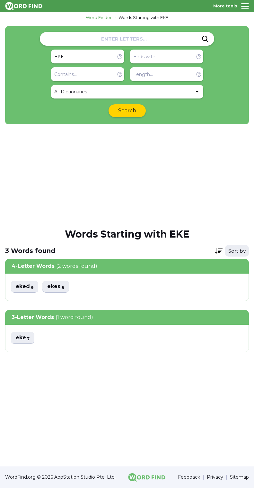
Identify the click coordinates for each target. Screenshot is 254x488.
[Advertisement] (127, 176)
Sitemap (239, 477)
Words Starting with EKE (143, 17)
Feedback (189, 477)
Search (127, 111)
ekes (55, 286)
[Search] (205, 39)
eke (23, 337)
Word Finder (99, 17)
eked (24, 286)
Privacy (215, 477)
